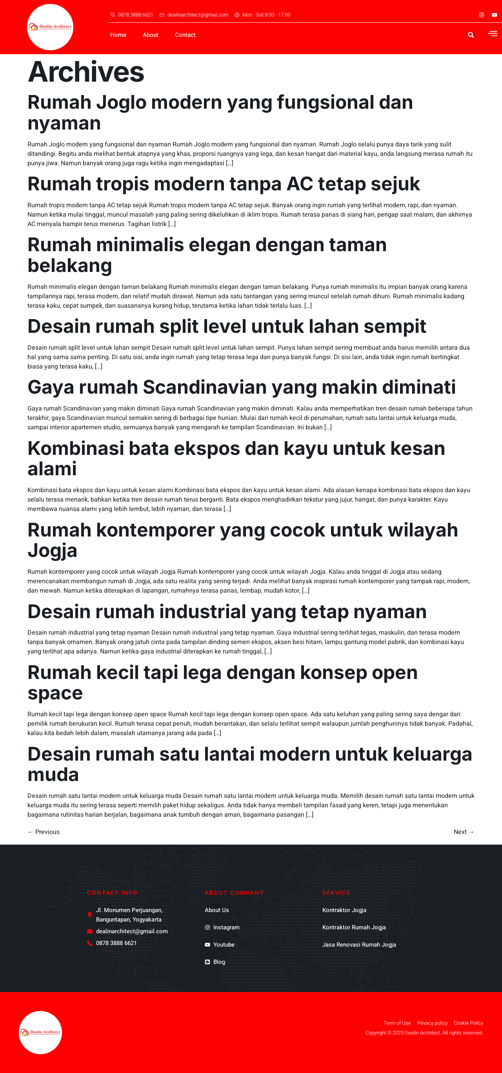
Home (118, 35)
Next (464, 832)
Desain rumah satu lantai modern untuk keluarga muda (250, 764)
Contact (185, 35)
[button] (471, 34)
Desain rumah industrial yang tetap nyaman (227, 611)
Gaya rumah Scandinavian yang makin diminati (241, 386)
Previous (43, 832)
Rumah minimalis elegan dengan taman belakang (207, 255)
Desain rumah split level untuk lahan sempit (227, 326)
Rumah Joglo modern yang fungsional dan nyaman (220, 112)
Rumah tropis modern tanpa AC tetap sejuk (223, 183)
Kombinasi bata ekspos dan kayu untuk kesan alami (236, 458)
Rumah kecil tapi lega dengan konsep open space (222, 682)
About (150, 35)
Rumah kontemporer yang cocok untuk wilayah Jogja (242, 540)
